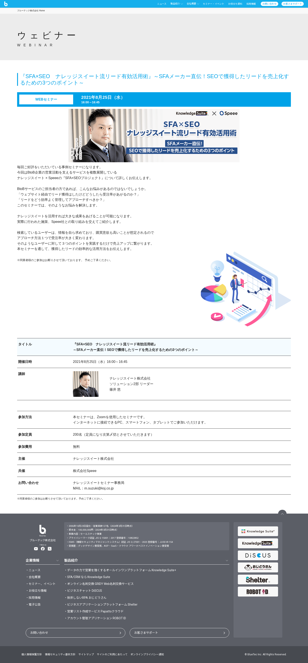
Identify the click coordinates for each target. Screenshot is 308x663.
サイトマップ (86, 654)
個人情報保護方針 (31, 654)
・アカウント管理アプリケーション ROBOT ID (95, 618)
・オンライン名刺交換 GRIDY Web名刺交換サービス (99, 584)
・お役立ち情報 (36, 590)
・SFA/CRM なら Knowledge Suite (87, 577)
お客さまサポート (146, 632)
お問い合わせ (39, 632)
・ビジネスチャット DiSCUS (83, 590)
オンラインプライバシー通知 (147, 654)
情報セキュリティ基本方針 (60, 654)
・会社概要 (33, 577)
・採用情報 (33, 597)
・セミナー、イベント (41, 584)
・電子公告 (33, 604)
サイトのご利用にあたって (112, 654)
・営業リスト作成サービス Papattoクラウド (94, 611)
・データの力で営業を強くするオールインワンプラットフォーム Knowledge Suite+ (120, 570)
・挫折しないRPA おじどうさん (85, 597)
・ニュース (33, 570)
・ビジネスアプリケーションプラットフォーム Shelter (101, 604)
